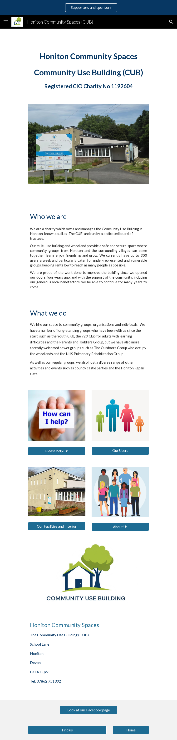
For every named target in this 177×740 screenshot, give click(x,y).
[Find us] (67, 730)
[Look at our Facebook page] (88, 709)
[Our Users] (120, 450)
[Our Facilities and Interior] (56, 526)
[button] (5, 21)
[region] (88, 7)
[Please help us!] (56, 450)
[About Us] (120, 526)
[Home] (130, 730)
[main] (88, 70)
